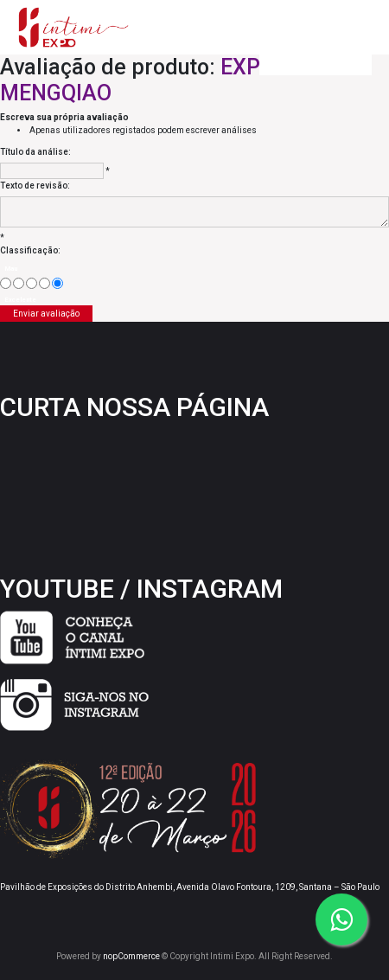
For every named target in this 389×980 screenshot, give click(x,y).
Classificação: (30, 250)
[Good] (44, 283)
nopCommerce (131, 956)
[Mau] (5, 283)
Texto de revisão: (35, 185)
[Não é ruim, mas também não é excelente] (31, 283)
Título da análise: (35, 152)
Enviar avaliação (46, 313)
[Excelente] (57, 283)
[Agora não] (18, 283)
